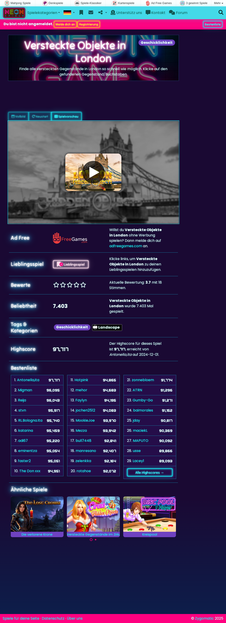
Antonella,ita (28, 380)
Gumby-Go (143, 400)
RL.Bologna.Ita (30, 420)
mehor (81, 390)
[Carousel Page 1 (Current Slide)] (91, 539)
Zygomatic (204, 618)
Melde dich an (65, 24)
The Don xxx (29, 471)
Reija (22, 400)
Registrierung (88, 24)
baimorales (143, 410)
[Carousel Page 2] (95, 539)
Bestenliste (213, 24)
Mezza (81, 430)
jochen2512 (85, 410)
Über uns (75, 618)
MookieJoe (85, 420)
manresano (86, 450)
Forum (178, 12)
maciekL (140, 430)
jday (136, 420)
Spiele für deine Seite (21, 618)
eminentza (27, 450)
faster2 (24, 460)
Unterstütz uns (126, 12)
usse (137, 450)
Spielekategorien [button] (42, 12)
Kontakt (155, 12)
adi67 (23, 440)
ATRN (137, 390)
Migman (25, 390)
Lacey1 (138, 460)
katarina (25, 430)
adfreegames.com (125, 246)
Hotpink (81, 380)
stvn (22, 410)
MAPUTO (140, 440)
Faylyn (81, 400)
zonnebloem (143, 380)
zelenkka (83, 460)
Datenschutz (53, 618)
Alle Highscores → (149, 472)
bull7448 (83, 440)
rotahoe (84, 471)
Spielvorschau (66, 116)
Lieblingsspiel (71, 264)
